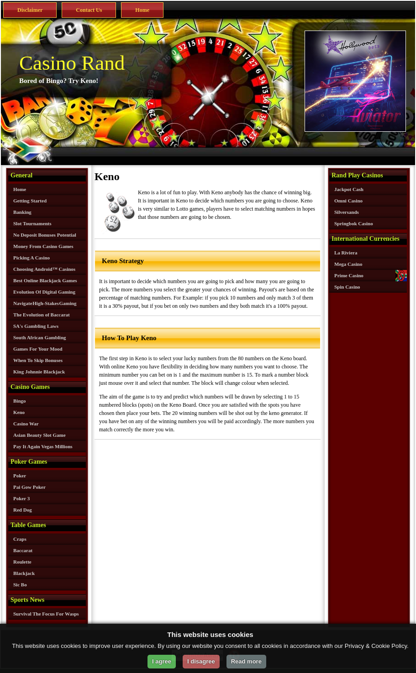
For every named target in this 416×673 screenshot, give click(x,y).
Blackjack (24, 573)
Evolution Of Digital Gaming (44, 292)
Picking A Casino (31, 257)
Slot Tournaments (32, 223)
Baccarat (22, 550)
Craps (19, 539)
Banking (22, 212)
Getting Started (30, 200)
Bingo (19, 401)
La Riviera (345, 252)
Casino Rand (72, 63)
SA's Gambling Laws (35, 326)
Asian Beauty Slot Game (39, 435)
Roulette (22, 561)
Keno (19, 412)
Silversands (346, 212)
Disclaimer (29, 10)
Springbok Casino (353, 223)
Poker (19, 475)
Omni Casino (348, 200)
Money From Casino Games (43, 246)
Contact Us (89, 10)
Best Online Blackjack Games (45, 280)
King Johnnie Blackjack (39, 371)
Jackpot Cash (348, 189)
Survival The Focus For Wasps (46, 613)
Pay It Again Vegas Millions (43, 446)
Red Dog (22, 510)
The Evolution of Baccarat (41, 314)
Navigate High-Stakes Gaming (44, 303)
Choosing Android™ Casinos (44, 269)
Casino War (26, 423)
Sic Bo (20, 584)
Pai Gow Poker (29, 487)
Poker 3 (21, 498)
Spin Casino (347, 287)
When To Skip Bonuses (38, 360)
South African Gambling (39, 337)
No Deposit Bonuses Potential (44, 235)
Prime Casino (348, 275)
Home (142, 10)
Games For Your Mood (38, 349)
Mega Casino (348, 264)
